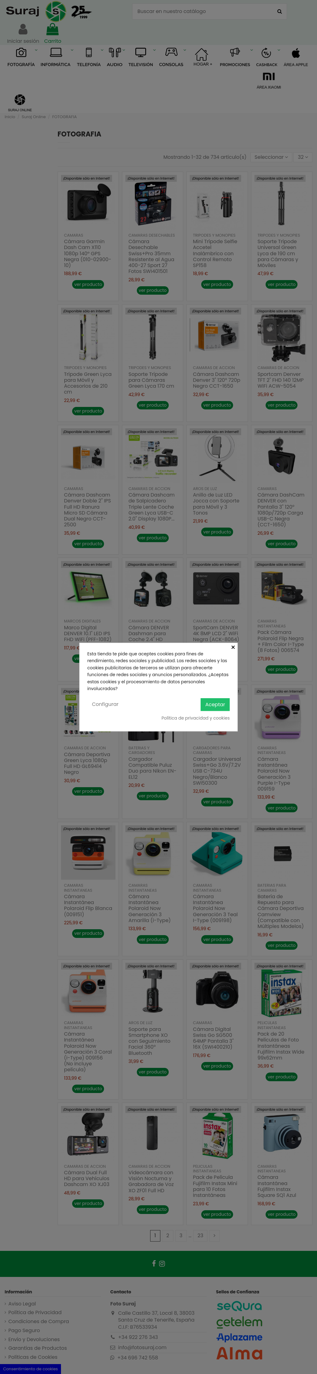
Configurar (105, 704)
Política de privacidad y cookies (196, 718)
